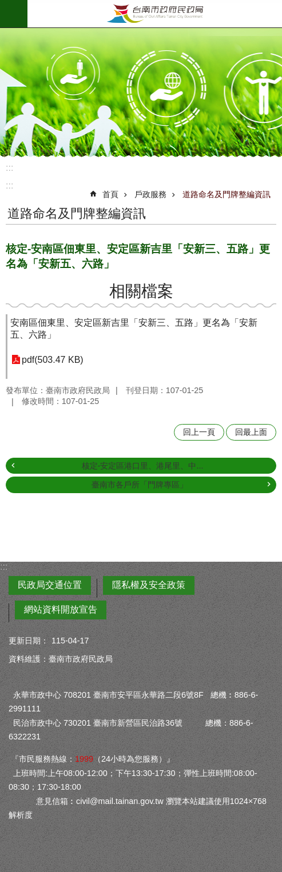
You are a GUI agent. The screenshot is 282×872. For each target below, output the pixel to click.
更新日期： (29, 640)
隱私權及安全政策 (148, 585)
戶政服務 (150, 194)
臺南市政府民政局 (154, 13)
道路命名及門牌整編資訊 (226, 194)
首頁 (110, 194)
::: (9, 168)
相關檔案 (141, 291)
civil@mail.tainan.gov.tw (120, 801)
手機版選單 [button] (13, 13)
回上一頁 (199, 432)
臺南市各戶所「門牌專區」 (140, 484)
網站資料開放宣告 (60, 609)
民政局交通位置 (50, 585)
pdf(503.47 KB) (53, 360)
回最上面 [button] (251, 432)
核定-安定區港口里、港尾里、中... (143, 465)
